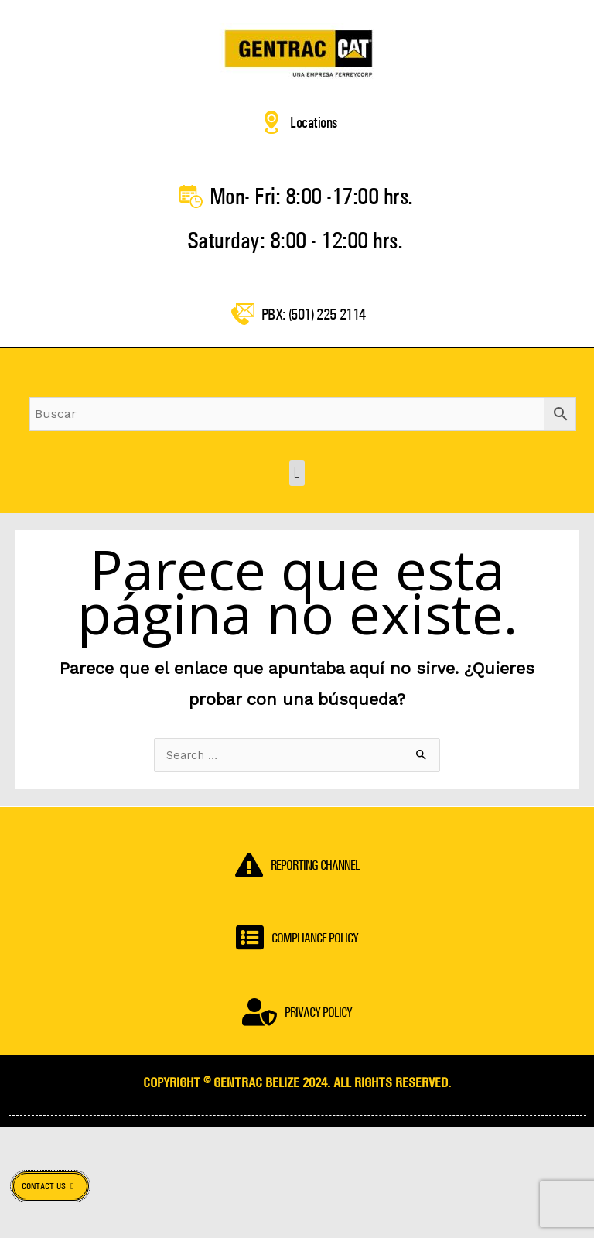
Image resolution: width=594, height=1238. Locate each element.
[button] (296, 502)
